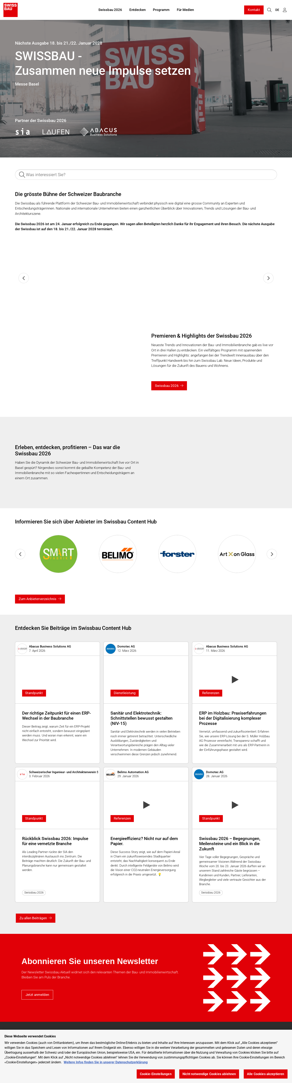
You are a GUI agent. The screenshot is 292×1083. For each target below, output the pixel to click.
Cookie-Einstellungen (156, 1074)
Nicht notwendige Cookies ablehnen (209, 1074)
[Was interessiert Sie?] (146, 174)
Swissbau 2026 (110, 10)
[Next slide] (268, 278)
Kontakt (254, 10)
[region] (146, 1056)
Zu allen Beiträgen (33, 918)
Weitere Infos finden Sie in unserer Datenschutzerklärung (106, 1062)
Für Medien (185, 10)
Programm (161, 10)
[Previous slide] (23, 278)
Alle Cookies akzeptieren (265, 1074)
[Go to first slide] (272, 554)
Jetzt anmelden (37, 995)
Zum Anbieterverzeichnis (37, 599)
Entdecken (137, 10)
